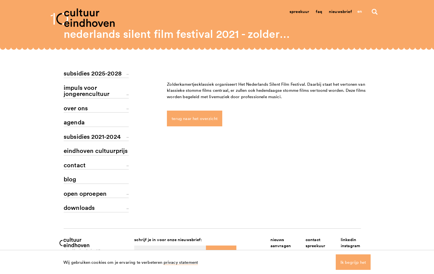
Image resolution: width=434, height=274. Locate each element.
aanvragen (280, 246)
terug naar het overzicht (195, 118)
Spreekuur (299, 11)
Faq (319, 11)
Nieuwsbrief (340, 11)
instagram (350, 246)
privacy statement (181, 262)
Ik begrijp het (353, 262)
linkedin (348, 239)
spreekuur (315, 246)
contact (313, 239)
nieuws (277, 239)
